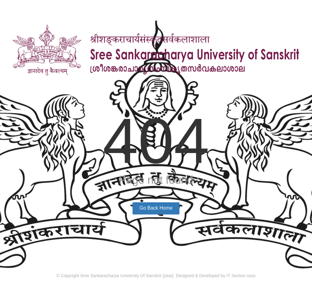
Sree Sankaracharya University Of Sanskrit (121, 275)
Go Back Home (156, 208)
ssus (251, 275)
